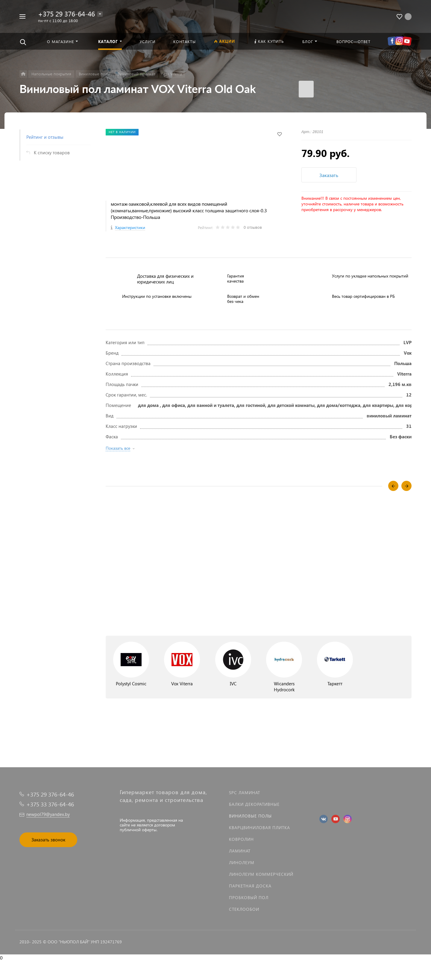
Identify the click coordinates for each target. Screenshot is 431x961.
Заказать (328, 175)
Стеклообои (244, 909)
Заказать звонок (48, 840)
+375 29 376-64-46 (66, 13)
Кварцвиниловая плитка (259, 827)
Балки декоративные (254, 804)
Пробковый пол (248, 897)
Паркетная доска (250, 886)
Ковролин (241, 839)
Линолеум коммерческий (261, 874)
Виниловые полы (250, 816)
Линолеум (241, 862)
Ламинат (240, 851)
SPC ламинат (244, 792)
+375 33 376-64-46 (50, 804)
